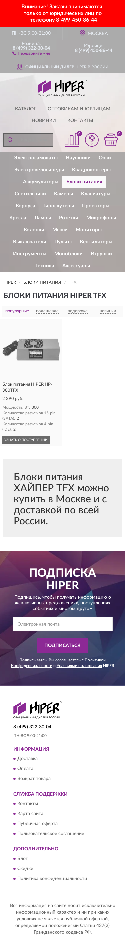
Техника (44, 265)
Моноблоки (68, 253)
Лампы (42, 217)
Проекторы (95, 205)
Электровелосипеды (39, 169)
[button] (31, 53)
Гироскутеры (58, 205)
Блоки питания (84, 181)
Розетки (68, 217)
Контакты (80, 120)
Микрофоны (101, 217)
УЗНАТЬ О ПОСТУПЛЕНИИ (26, 440)
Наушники (78, 157)
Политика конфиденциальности (52, 878)
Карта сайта (30, 814)
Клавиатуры (95, 193)
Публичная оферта (37, 824)
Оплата (25, 768)
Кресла (17, 217)
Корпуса (25, 205)
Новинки (44, 120)
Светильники (30, 193)
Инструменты (29, 253)
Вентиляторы (96, 241)
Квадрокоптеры (91, 169)
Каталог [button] (25, 109)
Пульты (63, 241)
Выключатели (29, 241)
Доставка (27, 758)
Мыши (60, 229)
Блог (22, 858)
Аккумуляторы (40, 181)
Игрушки (101, 253)
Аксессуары (76, 265)
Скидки (25, 868)
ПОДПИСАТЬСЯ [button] (62, 645)
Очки (105, 157)
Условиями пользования (79, 666)
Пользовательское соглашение (50, 834)
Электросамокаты (36, 157)
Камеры (63, 193)
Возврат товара (34, 778)
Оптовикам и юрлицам (79, 109)
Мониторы (89, 229)
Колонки (34, 229)
